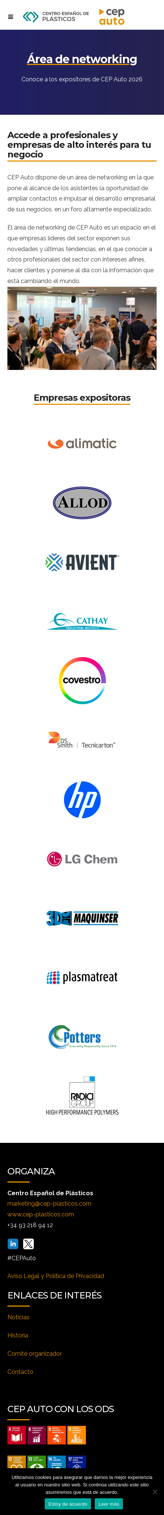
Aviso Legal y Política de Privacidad (55, 1276)
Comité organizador (34, 1353)
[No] (154, 1491)
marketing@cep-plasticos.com (49, 1203)
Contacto (20, 1371)
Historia (17, 1335)
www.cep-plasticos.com (40, 1214)
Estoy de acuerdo (67, 1504)
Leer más (108, 1504)
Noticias (18, 1317)
